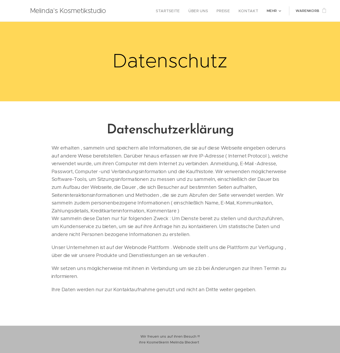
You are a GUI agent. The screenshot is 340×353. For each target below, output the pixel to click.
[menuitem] (175, 11)
